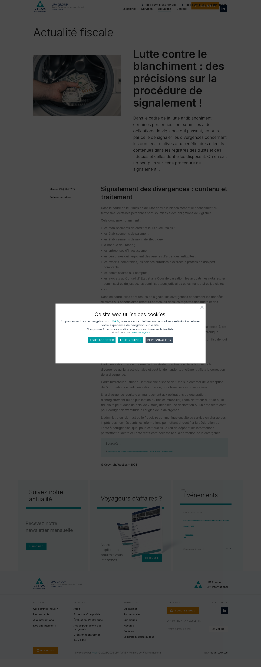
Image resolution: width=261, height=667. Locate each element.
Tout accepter (102, 345)
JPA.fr (135, 326)
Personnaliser (159, 345)
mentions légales (140, 337)
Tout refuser (130, 345)
